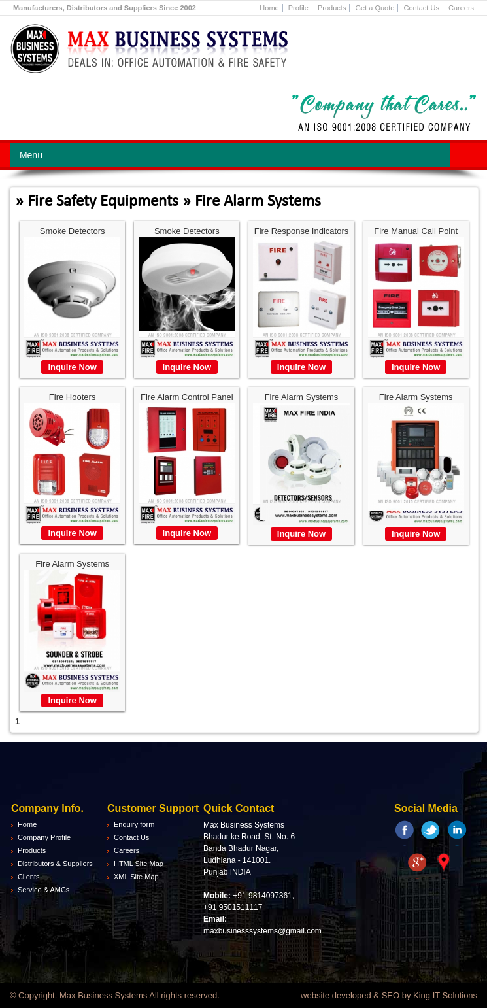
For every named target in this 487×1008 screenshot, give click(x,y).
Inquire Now (72, 367)
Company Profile (44, 837)
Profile (298, 8)
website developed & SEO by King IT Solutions (389, 995)
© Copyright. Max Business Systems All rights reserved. (115, 995)
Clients (29, 877)
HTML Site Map (138, 863)
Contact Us (421, 8)
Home (269, 8)
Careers (461, 8)
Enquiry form (134, 824)
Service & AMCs (43, 890)
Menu (31, 155)
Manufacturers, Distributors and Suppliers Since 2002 (104, 8)
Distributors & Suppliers (55, 863)
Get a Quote (374, 8)
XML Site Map (136, 877)
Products (332, 8)
